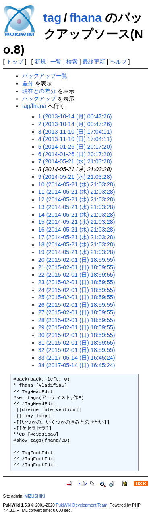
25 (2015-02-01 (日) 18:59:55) (76, 297)
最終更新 (94, 61)
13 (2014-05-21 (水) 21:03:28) (76, 207)
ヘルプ (118, 61)
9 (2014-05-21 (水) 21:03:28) (75, 177)
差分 (27, 83)
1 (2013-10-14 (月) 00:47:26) (75, 116)
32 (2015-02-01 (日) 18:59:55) (76, 350)
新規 (40, 61)
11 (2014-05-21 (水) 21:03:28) (76, 191)
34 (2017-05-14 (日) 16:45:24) (76, 365)
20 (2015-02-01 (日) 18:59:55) (76, 259)
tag (52, 17)
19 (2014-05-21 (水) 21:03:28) (76, 252)
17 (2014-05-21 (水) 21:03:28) (76, 237)
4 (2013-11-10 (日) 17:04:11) (75, 139)
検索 (72, 61)
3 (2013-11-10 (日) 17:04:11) (75, 131)
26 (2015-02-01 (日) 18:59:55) (76, 305)
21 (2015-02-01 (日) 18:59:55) (76, 267)
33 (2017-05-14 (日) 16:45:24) (76, 357)
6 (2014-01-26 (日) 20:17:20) (75, 154)
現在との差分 (39, 91)
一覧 (56, 61)
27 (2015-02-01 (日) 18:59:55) (76, 312)
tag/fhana (34, 106)
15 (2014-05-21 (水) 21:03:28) (76, 222)
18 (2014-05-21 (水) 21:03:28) (76, 244)
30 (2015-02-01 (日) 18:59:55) (76, 335)
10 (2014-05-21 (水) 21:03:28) (76, 184)
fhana (86, 17)
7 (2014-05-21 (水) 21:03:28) (75, 161)
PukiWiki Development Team (82, 505)
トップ (14, 61)
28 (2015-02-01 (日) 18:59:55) (76, 320)
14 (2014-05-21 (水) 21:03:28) (76, 214)
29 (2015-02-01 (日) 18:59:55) (76, 327)
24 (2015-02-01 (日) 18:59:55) (76, 290)
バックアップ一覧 (44, 75)
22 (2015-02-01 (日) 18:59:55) (76, 274)
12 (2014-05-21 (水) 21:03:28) (76, 199)
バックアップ (39, 98)
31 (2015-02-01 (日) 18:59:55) (76, 342)
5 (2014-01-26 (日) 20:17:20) (75, 146)
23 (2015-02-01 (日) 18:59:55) (76, 282)
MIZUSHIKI (35, 496)
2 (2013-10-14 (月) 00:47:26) (75, 124)
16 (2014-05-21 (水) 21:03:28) (76, 229)
